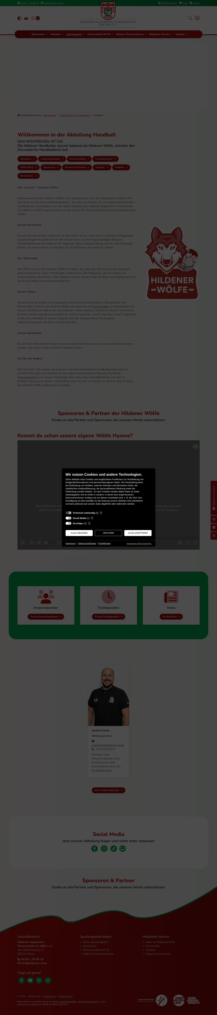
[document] (109, 491)
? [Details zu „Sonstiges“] (89, 523)
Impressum (71, 543)
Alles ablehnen (79, 533)
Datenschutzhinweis (87, 543)
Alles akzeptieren (138, 533)
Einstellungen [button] (104, 543)
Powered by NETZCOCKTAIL (139, 544)
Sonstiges (78, 523)
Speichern (108, 533)
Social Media (79, 518)
